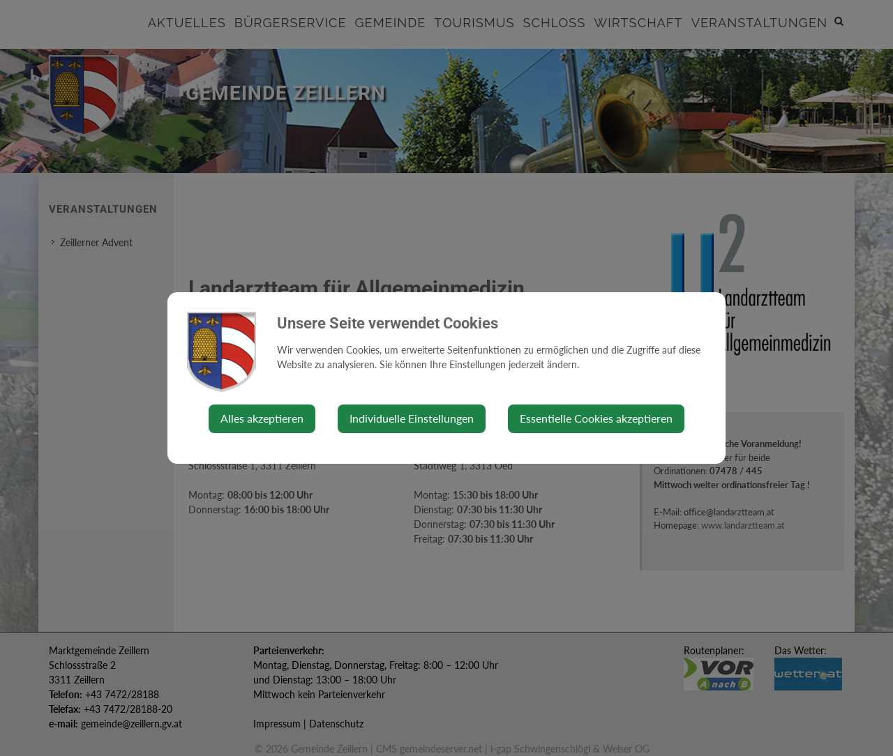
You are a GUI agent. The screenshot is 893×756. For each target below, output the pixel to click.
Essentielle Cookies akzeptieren (596, 418)
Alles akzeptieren (261, 418)
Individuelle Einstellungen (412, 418)
